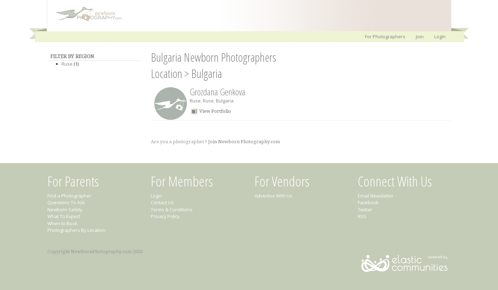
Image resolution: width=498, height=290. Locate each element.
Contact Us (162, 202)
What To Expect (63, 216)
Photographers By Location (76, 230)
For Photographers (385, 36)
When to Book (62, 223)
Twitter (365, 209)
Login (440, 36)
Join (420, 36)
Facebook (368, 202)
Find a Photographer (69, 196)
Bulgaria (206, 74)
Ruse (67, 64)
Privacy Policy (165, 216)
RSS (362, 216)
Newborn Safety (64, 209)
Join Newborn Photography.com (244, 141)
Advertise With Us (273, 196)
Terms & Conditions (172, 209)
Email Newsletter (376, 196)
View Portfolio (215, 111)
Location (166, 74)
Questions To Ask (66, 202)
